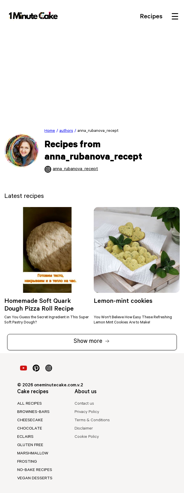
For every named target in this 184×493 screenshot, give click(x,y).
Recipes (151, 17)
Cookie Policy (87, 437)
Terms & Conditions (92, 420)
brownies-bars (33, 412)
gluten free (30, 445)
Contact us (84, 404)
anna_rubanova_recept (71, 169)
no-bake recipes (34, 470)
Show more (92, 343)
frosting (27, 462)
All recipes (29, 404)
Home (49, 131)
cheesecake (30, 420)
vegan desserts (34, 478)
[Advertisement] (92, 74)
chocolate (29, 429)
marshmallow (32, 454)
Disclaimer (84, 429)
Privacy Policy (87, 412)
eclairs (25, 437)
